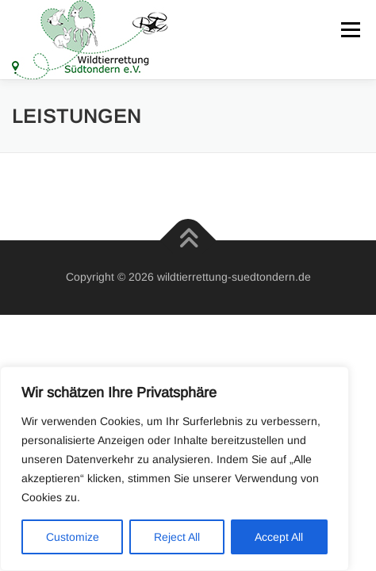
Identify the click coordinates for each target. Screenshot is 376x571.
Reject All (177, 537)
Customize (72, 537)
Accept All (279, 537)
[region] (174, 468)
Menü (350, 29)
